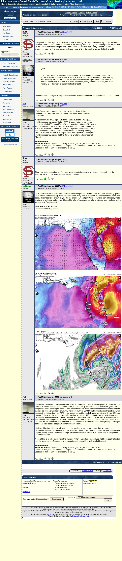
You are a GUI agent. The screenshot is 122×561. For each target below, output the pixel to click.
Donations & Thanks (10, 66)
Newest (11, 63)
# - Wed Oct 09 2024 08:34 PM (51, 34)
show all (118, 28)
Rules (90, 15)
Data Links (6, 106)
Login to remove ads (10, 144)
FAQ (84, 15)
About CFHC (7, 119)
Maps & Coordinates (10, 75)
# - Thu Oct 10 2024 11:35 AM (51, 399)
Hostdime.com (79, 509)
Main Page (7, 26)
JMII (64, 159)
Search (5, 40)
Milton (57, 7)
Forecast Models (9, 81)
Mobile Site (7, 122)
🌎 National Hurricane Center (10, 139)
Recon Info (7, 85)
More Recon (7, 88)
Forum (5, 63)
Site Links (6, 103)
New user (64, 15)
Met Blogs (6, 33)
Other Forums (71, 13)
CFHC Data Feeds (9, 116)
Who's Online (75, 15)
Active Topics (91, 13)
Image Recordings (9, 78)
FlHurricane (10, 11)
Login (5, 7)
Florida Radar (8, 91)
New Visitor (19, 7)
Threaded (106, 21)
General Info (7, 99)
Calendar (98, 15)
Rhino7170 (67, 32)
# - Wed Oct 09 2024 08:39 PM (51, 106)
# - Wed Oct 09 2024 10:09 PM (51, 162)
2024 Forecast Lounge (43, 21)
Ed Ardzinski (67, 186)
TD (61, 413)
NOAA (65, 122)
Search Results (86, 21)
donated (50, 514)
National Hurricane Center (81, 516)
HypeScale (5, 52)
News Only (7, 30)
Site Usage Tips (8, 109)
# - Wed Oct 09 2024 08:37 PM (51, 61)
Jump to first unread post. (34, 28)
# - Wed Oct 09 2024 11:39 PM (51, 188)
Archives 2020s (28, 21)
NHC (52, 404)
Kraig (64, 59)
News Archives (8, 36)
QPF (64, 198)
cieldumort (66, 397)
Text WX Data (8, 113)
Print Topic (26, 492)
